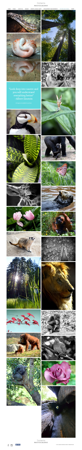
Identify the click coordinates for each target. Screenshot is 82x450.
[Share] (17, 444)
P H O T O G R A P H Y (41, 5)
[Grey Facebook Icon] (8, 445)
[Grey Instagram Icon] (11, 445)
